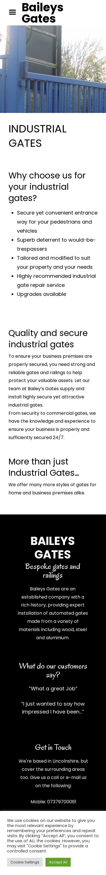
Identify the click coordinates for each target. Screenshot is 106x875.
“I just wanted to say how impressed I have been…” (53, 707)
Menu (14, 12)
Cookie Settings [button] (24, 862)
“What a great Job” (53, 688)
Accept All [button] (58, 862)
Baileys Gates (43, 13)
